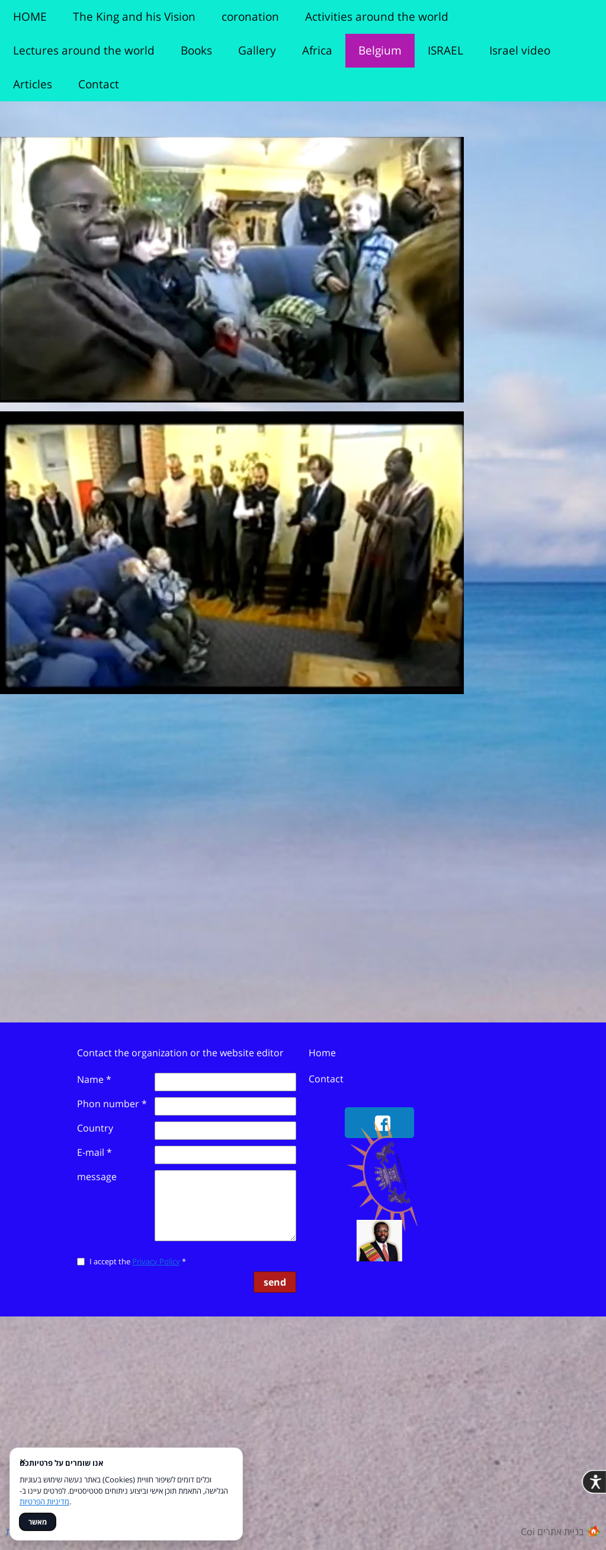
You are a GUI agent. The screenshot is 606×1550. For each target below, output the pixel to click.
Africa (317, 50)
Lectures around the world (84, 50)
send (275, 1282)
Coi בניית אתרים (552, 1531)
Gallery (257, 50)
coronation (250, 16)
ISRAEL (445, 50)
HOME (30, 16)
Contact (98, 84)
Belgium (380, 50)
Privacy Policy (156, 1261)
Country (95, 1127)
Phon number (112, 1103)
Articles (32, 84)
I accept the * (119, 1261)
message (97, 1176)
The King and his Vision (134, 16)
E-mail (94, 1152)
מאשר (37, 1521)
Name (94, 1079)
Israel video (519, 50)
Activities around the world (376, 16)
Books (196, 50)
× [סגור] (23, 1461)
